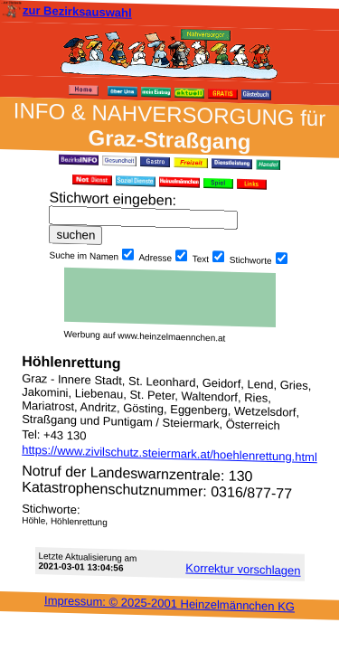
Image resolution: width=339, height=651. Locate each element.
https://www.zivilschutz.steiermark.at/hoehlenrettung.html (169, 454)
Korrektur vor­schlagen (242, 569)
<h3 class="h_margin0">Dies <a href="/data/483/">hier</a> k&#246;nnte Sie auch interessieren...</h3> (170, 297)
